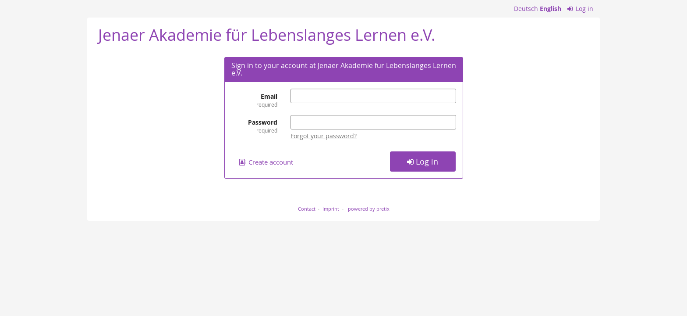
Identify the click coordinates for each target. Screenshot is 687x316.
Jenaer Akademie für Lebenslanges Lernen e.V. (267, 35)
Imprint (330, 208)
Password (254, 126)
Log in (580, 8)
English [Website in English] (550, 8)
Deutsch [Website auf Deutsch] (526, 8)
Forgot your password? (323, 136)
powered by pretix (369, 208)
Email (254, 100)
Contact (306, 208)
